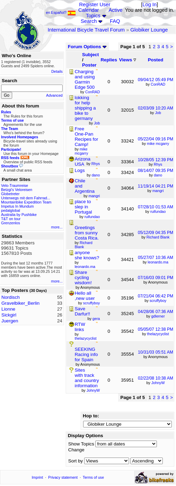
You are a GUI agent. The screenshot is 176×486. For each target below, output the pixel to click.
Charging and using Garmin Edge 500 (85, 79)
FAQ (115, 21)
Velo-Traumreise (14, 185)
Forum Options (87, 46)
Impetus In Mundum (17, 206)
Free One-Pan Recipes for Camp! (86, 136)
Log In (150, 4)
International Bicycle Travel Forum (86, 30)
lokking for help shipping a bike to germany (85, 108)
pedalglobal (10, 210)
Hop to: (91, 415)
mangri (158, 191)
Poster (89, 65)
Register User (94, 4)
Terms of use (93, 477)
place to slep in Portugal (83, 207)
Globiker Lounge (149, 30)
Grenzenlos (10, 223)
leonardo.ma (158, 262)
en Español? (61, 12)
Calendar (88, 10)
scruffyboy (158, 300)
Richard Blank (157, 237)
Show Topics (81, 443)
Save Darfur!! (82, 311)
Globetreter (10, 194)
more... (57, 227)
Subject (90, 54)
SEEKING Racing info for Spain (86, 354)
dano (158, 175)
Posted (155, 59)
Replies (109, 59)
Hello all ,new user (85, 295)
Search (89, 21)
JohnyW (158, 383)
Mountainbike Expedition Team (26, 202)
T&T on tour (11, 219)
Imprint (37, 477)
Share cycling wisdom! (83, 277)
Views (127, 59)
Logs (80, 170)
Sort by (75, 460)
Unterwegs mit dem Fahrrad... (25, 198)
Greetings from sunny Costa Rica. (87, 233)
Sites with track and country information (87, 377)
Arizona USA (82, 161)
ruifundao (158, 211)
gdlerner (158, 316)
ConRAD (158, 84)
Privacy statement (63, 477)
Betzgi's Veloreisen (16, 190)
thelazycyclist (158, 334)
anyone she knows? (87, 255)
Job (158, 113)
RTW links (80, 327)
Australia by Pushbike (19, 214)
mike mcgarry (158, 143)
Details (57, 71)
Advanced (54, 95)
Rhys (158, 164)
